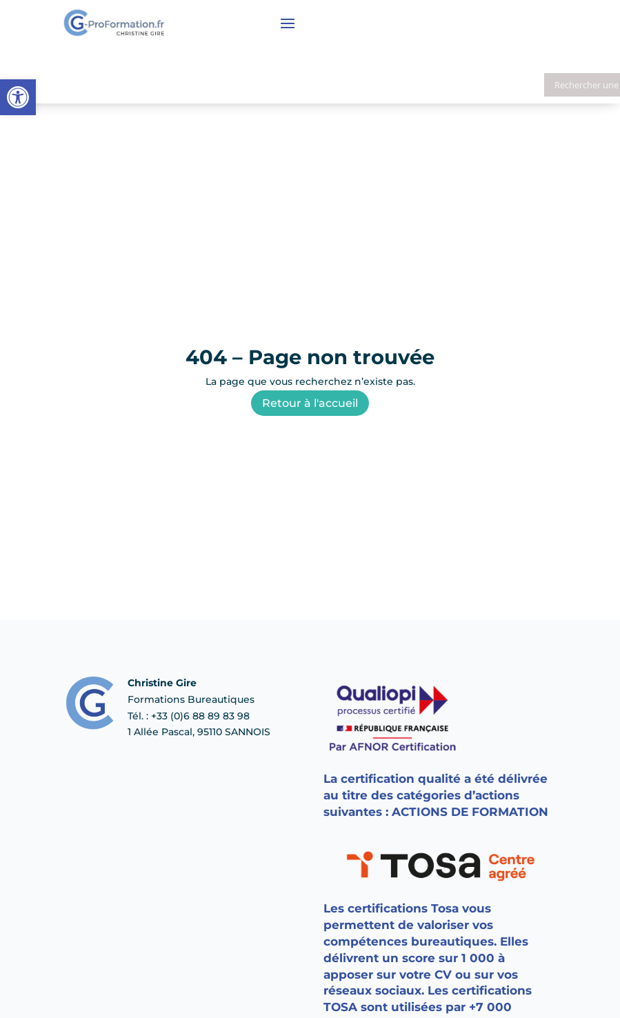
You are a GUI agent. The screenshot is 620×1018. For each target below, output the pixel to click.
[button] (18, 97)
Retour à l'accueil (310, 403)
